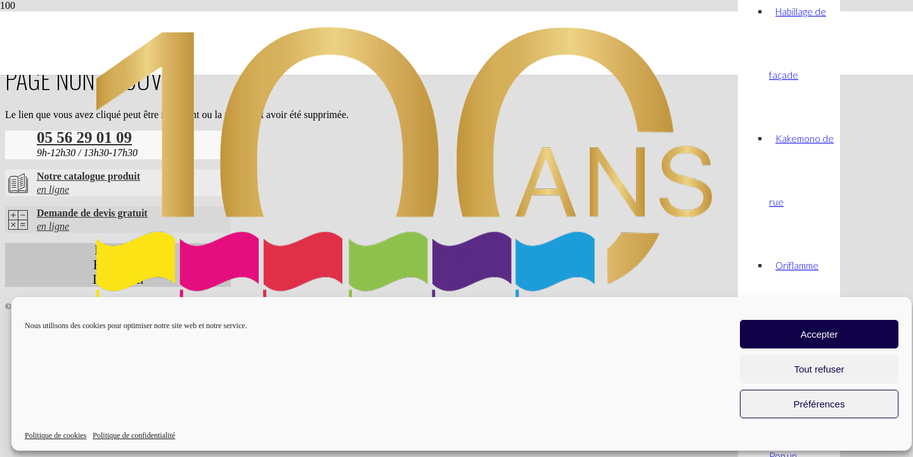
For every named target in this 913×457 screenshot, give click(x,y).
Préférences (819, 404)
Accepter (819, 334)
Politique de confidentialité (134, 435)
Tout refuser (819, 369)
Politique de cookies (55, 435)
